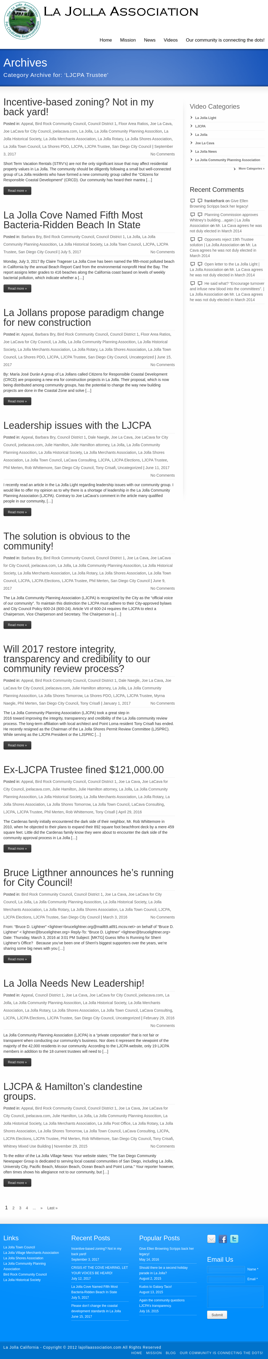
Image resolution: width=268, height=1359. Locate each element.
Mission (128, 40)
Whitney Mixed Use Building (27, 1146)
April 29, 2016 (130, 812)
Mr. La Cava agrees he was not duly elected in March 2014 (223, 250)
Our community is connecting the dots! (221, 1353)
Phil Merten (13, 468)
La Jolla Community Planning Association (227, 160)
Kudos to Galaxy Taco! (155, 1287)
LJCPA (77, 146)
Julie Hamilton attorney (90, 445)
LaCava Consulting (80, 460)
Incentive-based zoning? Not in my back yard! (79, 106)
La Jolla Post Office (114, 1123)
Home (106, 40)
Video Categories (215, 106)
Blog (171, 1353)
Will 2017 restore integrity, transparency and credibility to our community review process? (77, 658)
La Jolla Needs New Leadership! (74, 983)
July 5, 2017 (71, 252)
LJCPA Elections (126, 460)
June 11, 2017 (157, 468)
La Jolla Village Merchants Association (31, 1253)
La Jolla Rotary (110, 139)
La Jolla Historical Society (80, 244)
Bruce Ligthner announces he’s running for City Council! (89, 877)
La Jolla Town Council (22, 146)
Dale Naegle (98, 437)
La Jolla (85, 131)
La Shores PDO (55, 146)
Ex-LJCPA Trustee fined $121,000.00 (84, 769)
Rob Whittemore (38, 468)
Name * (252, 1269)
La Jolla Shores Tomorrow (60, 695)
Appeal (27, 123)
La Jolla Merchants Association (69, 139)
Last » (52, 1208)
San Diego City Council (131, 146)
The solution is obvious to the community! (67, 541)
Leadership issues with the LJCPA (78, 425)
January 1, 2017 (117, 703)
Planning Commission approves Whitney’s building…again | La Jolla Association (224, 220)
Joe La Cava (161, 123)
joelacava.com (65, 131)
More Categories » (251, 168)
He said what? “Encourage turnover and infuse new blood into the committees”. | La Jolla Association (227, 288)
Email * (252, 1279)
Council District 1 (102, 123)
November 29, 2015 (70, 1146)
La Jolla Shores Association (148, 139)
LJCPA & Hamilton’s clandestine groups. (73, 1091)
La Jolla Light (205, 118)
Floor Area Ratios (133, 123)
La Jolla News (206, 152)
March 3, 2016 (115, 917)
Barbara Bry (31, 237)
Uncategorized (141, 357)
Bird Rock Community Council (60, 123)
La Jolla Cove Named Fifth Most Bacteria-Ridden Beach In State (73, 220)
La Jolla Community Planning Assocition (128, 131)
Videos (171, 40)
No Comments (162, 154)
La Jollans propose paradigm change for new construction (84, 317)
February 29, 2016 (158, 1018)
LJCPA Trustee (97, 146)
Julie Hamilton (57, 445)
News (150, 40)
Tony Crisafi (106, 468)
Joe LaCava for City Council (27, 131)
